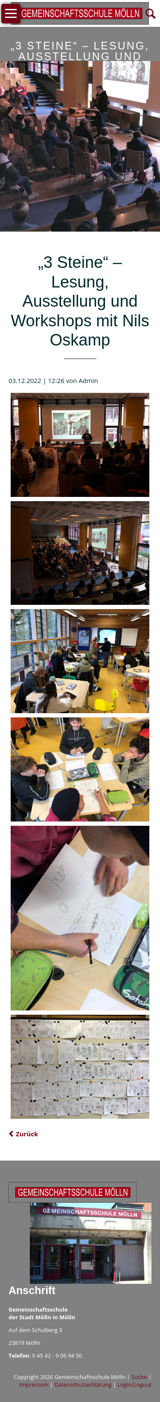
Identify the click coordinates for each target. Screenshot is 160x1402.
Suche (139, 1377)
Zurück (27, 1133)
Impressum (34, 1384)
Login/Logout (134, 1384)
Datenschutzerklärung (82, 1384)
